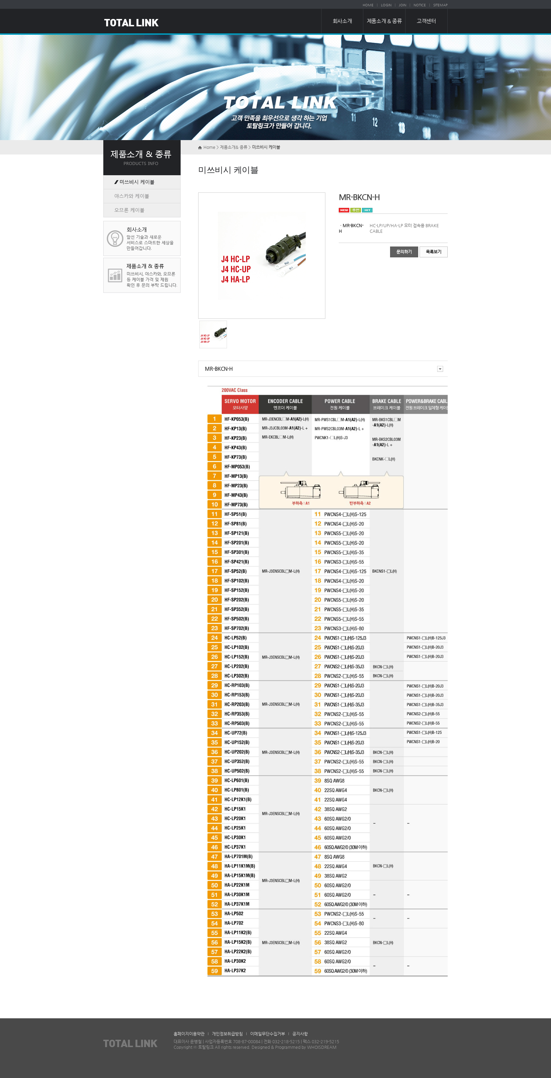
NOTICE (420, 5)
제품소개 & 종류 (384, 21)
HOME (368, 5)
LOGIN (386, 5)
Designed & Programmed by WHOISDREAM (294, 1047)
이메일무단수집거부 (267, 1033)
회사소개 (342, 21)
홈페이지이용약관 (189, 1033)
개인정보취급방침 (227, 1033)
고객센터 (426, 21)
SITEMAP (440, 5)
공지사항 (300, 1033)
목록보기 (433, 251)
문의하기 (404, 251)
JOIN (402, 5)
